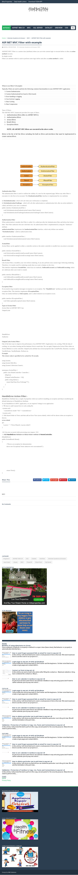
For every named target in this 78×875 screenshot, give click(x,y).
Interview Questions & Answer (16, 38)
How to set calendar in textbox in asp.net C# (28, 679)
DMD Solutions (12, 872)
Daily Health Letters (20, 1)
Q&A (25, 32)
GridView (42, 559)
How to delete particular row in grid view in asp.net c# (32, 717)
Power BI (29, 562)
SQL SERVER (38, 28)
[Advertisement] (39, 19)
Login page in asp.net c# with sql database (28, 662)
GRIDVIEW (58, 28)
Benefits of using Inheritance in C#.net (16, 646)
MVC (29, 28)
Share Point (38, 562)
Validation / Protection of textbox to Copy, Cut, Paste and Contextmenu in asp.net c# (33, 725)
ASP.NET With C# (18, 28)
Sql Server (48, 562)
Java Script (6, 562)
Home (7, 28)
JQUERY (6, 32)
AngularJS (6, 559)
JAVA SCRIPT (17, 32)
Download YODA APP (35, 1)
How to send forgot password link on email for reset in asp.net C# (36, 653)
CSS (66, 28)
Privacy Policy (6, 781)
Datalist (34, 559)
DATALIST (48, 28)
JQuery (15, 562)
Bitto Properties (7, 1)
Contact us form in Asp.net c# (23, 670)
